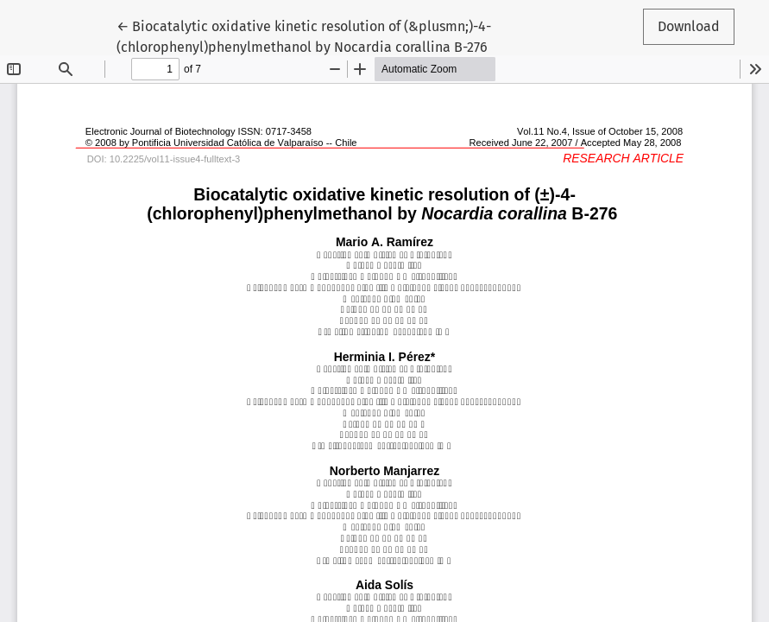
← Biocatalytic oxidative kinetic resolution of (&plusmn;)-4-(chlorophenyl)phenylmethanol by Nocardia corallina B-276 (304, 35)
